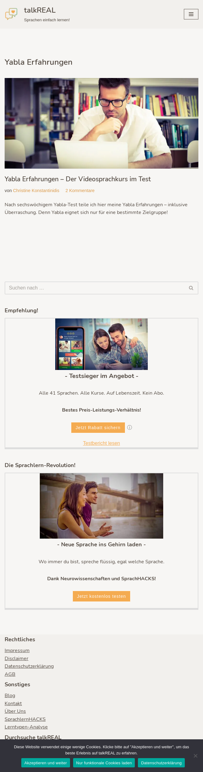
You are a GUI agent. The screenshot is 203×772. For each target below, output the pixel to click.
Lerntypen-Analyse (26, 727)
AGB (10, 674)
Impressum (17, 650)
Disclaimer (16, 658)
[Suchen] (94, 287)
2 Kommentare (80, 190)
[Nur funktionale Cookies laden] (195, 756)
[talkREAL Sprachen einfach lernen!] (37, 14)
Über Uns (15, 711)
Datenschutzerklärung (29, 666)
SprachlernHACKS (25, 719)
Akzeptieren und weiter (45, 763)
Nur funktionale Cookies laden (104, 763)
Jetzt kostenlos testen (101, 596)
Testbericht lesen (101, 443)
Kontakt (13, 703)
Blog (10, 695)
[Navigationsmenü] (191, 14)
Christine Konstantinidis (36, 190)
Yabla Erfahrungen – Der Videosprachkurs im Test (78, 179)
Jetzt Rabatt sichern (98, 427)
